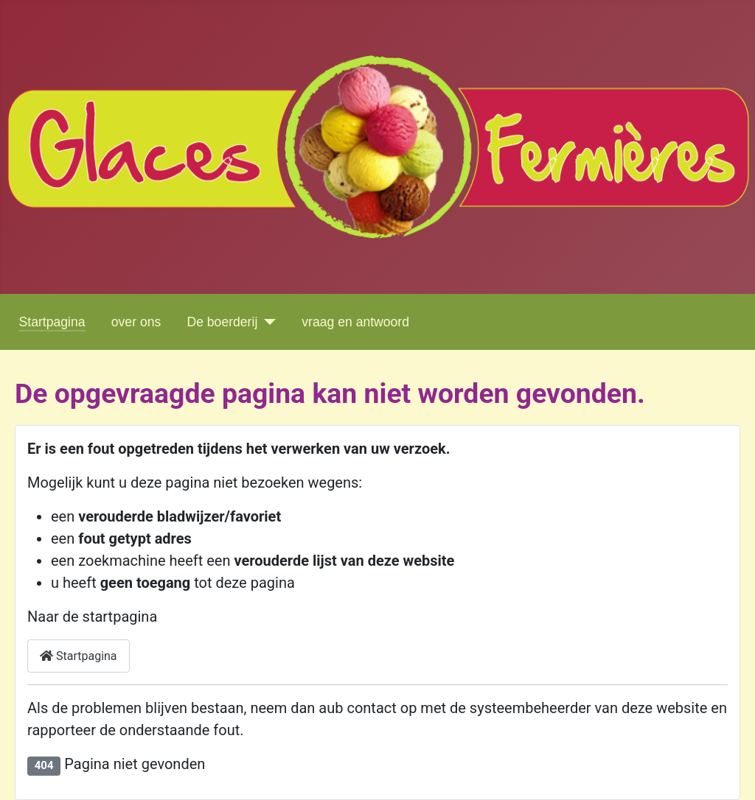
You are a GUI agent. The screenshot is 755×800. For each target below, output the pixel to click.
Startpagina (52, 322)
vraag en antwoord (355, 322)
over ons (136, 322)
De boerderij (222, 322)
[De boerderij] (266, 321)
